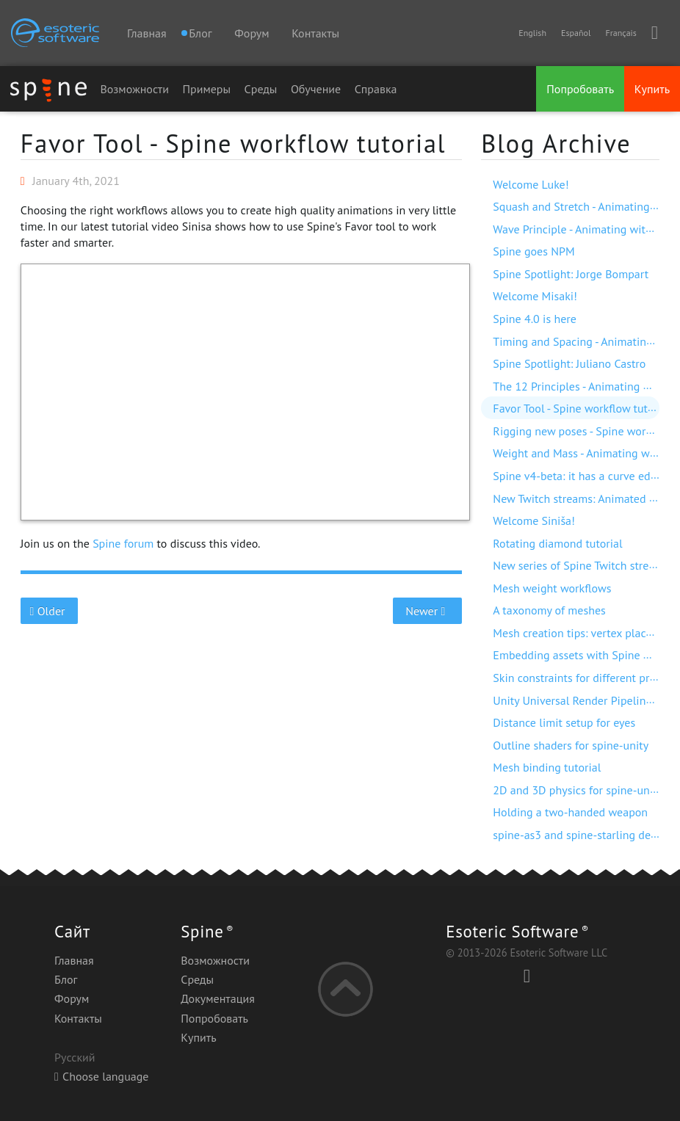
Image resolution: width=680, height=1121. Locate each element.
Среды (261, 88)
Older (49, 610)
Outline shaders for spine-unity (570, 745)
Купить (652, 88)
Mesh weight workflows (552, 588)
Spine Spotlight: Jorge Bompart (570, 273)
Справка (376, 88)
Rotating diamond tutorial (557, 543)
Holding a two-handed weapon (570, 812)
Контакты (315, 33)
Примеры (206, 88)
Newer (427, 610)
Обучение (316, 88)
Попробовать (580, 88)
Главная (147, 33)
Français (620, 32)
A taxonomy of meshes (549, 610)
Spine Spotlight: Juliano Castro (569, 363)
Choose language (101, 1076)
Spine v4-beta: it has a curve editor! (582, 475)
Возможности (134, 88)
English (532, 32)
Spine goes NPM (533, 251)
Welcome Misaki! (535, 296)
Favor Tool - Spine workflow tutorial (233, 143)
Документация (218, 998)
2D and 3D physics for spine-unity (577, 790)
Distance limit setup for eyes (564, 722)
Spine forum (123, 543)
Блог (65, 979)
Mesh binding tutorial (547, 767)
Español (575, 32)
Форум (251, 33)
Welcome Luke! (530, 184)
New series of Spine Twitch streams (581, 565)
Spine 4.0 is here (534, 318)
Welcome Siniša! (534, 520)
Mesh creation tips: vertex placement (585, 632)
